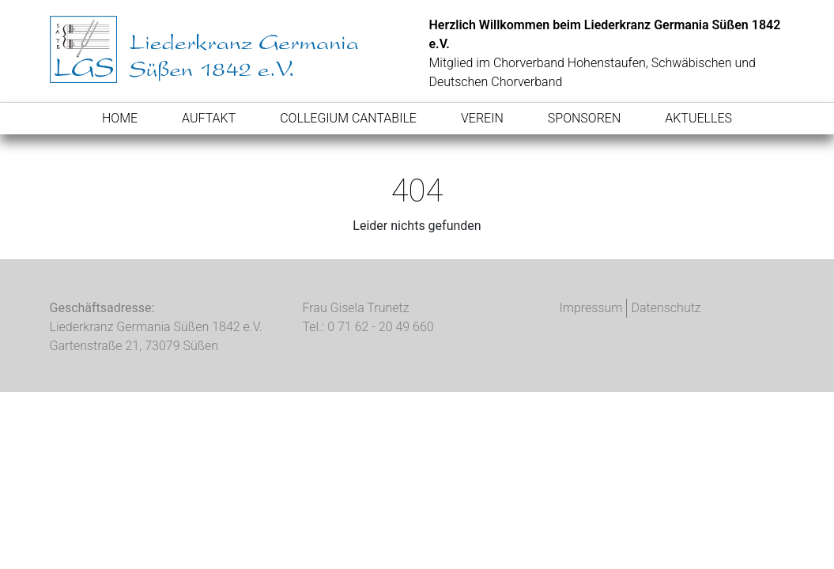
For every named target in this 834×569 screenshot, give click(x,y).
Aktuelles (698, 118)
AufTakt (209, 118)
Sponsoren (584, 118)
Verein (482, 118)
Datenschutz (665, 307)
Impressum (590, 307)
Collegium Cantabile (348, 118)
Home (120, 118)
